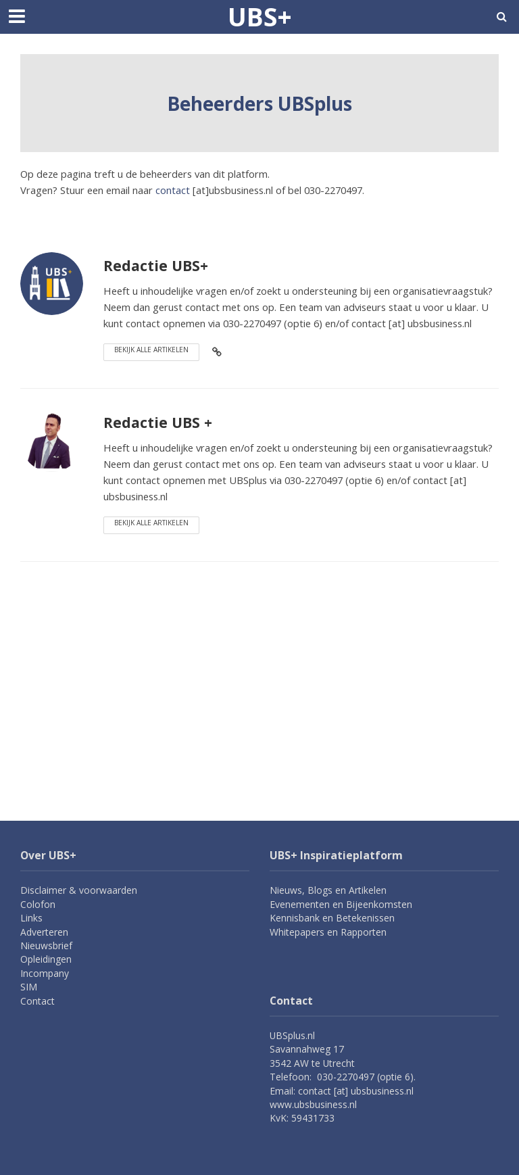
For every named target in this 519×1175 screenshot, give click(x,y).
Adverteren (44, 932)
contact (172, 190)
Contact (37, 1000)
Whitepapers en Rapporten (328, 932)
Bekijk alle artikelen (151, 349)
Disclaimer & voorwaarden (78, 890)
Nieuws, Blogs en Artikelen (328, 890)
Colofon (37, 904)
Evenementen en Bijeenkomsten (341, 904)
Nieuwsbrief (46, 945)
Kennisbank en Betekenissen (332, 917)
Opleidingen (46, 959)
